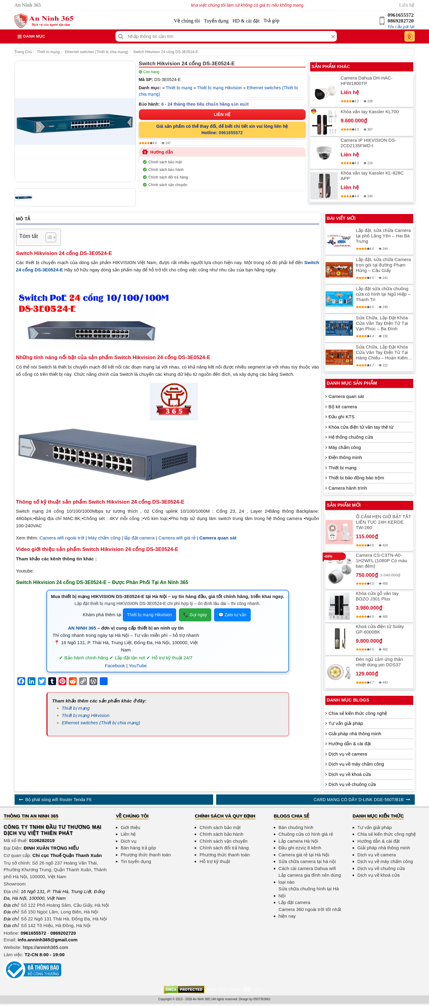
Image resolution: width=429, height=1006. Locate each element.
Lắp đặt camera (294, 902)
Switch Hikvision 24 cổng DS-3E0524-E (165, 52)
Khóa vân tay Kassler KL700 (370, 111)
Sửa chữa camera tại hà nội (307, 861)
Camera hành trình (348, 488)
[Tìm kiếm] (121, 36)
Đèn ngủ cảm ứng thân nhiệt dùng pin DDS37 (379, 662)
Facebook (115, 665)
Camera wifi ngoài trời (61, 537)
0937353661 (262, 999)
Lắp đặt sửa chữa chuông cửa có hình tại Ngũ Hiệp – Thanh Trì (383, 294)
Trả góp (271, 20)
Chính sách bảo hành (166, 170)
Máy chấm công (104, 537)
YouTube (138, 665)
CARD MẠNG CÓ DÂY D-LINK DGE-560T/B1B (358, 799)
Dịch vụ (128, 841)
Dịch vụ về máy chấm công (356, 763)
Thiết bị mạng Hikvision (219, 87)
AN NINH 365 (82, 627)
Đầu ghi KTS (342, 416)
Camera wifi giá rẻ (177, 537)
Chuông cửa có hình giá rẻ (306, 834)
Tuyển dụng (216, 20)
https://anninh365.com (45, 947)
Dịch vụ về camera (348, 753)
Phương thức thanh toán (146, 854)
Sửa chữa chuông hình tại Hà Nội (309, 892)
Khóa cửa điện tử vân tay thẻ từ (361, 427)
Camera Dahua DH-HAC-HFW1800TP (367, 80)
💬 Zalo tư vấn (232, 614)
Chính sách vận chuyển (168, 185)
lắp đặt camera (139, 537)
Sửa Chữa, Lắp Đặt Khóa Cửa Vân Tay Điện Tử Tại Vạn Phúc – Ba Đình (382, 323)
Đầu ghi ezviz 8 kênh (300, 847)
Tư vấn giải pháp (346, 723)
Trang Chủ (23, 52)
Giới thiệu (130, 827)
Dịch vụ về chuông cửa (352, 784)
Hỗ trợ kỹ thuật (214, 861)
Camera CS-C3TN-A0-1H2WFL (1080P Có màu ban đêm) (381, 560)
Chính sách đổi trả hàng (168, 177)
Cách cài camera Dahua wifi (307, 868)
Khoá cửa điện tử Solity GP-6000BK (380, 629)
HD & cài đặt (246, 20)
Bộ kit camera (343, 406)
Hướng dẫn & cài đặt (350, 743)
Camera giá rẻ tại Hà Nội (304, 854)
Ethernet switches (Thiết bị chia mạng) (96, 52)
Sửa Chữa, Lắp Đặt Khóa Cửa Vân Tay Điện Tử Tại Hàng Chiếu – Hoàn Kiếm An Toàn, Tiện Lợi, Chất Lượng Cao (382, 352)
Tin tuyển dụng (136, 861)
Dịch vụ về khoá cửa (350, 774)
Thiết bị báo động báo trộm (356, 477)
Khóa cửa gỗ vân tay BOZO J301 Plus (377, 596)
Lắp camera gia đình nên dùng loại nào (310, 878)
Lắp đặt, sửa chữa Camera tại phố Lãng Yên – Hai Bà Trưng (383, 236)
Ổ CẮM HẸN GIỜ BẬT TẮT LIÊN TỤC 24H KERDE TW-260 (383, 522)
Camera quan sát (346, 396)
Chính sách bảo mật (165, 162)
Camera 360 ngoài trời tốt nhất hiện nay (310, 913)
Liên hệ (406, 5)
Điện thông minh (345, 457)
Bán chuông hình (296, 827)
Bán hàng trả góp (138, 847)
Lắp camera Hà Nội (298, 841)
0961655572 (401, 15)
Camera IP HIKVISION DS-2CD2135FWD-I (369, 143)
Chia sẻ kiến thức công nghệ (358, 713)
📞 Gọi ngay (195, 614)
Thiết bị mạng (48, 52)
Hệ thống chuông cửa (351, 437)
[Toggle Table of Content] (48, 237)
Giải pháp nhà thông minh (355, 733)
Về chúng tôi (187, 20)
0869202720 (401, 21)
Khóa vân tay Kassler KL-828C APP (372, 175)
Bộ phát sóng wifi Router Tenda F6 (58, 799)
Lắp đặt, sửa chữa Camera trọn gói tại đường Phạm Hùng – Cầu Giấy (383, 265)
